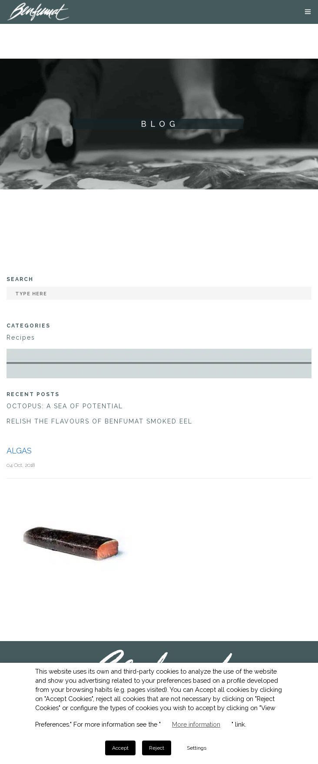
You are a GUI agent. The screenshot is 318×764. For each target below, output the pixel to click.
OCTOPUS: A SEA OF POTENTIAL (65, 406)
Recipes (21, 337)
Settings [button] (196, 748)
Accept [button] (120, 748)
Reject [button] (156, 748)
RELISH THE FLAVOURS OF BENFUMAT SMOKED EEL (99, 421)
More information (196, 724)
